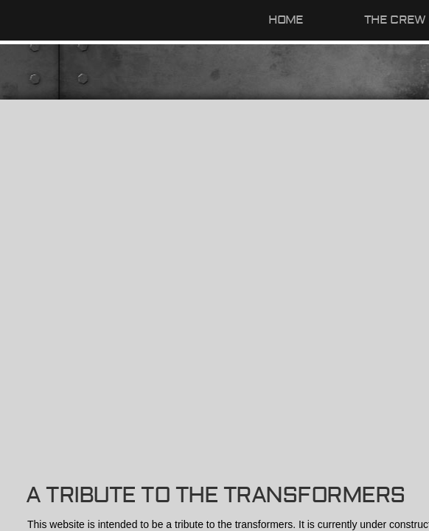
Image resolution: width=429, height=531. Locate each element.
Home (286, 20)
